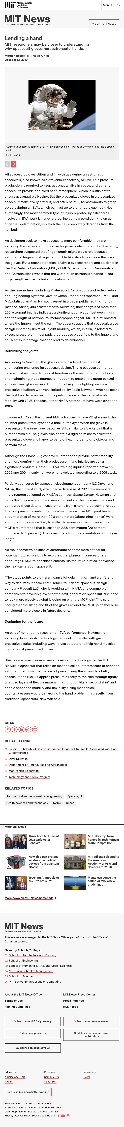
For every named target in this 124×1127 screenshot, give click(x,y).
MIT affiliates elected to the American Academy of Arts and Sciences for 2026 (103, 862)
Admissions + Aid (15, 1076)
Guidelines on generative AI (33, 1047)
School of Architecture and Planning (32, 955)
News (86, 1076)
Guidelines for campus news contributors (91, 1034)
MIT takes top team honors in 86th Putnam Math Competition (103, 839)
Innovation (89, 1072)
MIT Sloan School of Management (31, 971)
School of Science (21, 976)
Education (11, 1072)
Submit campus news (33, 1033)
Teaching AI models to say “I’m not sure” (43, 879)
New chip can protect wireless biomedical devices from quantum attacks (43, 862)
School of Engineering (23, 960)
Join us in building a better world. (28, 1092)
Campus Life (51, 1076)
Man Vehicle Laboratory (24, 770)
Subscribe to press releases (91, 1021)
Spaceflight (74, 796)
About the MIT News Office (23, 994)
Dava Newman (18, 758)
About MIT (50, 1081)
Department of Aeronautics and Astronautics (38, 764)
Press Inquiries (73, 1000)
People (32, 1111)
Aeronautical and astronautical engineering (34, 796)
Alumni (9, 1081)
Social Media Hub (42, 1115)
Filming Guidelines (17, 1006)
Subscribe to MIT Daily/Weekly (32, 1021)
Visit (7, 1111)
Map (14, 1111)
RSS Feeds (70, 1006)
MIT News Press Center (79, 994)
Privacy (9, 1115)
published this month (95, 301)
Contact (53, 1111)
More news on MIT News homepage (29, 898)
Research (49, 1072)
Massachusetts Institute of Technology (28, 1103)
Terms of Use (14, 1000)
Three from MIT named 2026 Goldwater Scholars (43, 839)
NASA (57, 803)
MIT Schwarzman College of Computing (35, 981)
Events (22, 1111)
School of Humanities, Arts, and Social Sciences (40, 965)
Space (70, 803)
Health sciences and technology (27, 803)
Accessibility (22, 1115)
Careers (42, 1111)
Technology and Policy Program (29, 777)
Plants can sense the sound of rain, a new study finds (102, 881)
